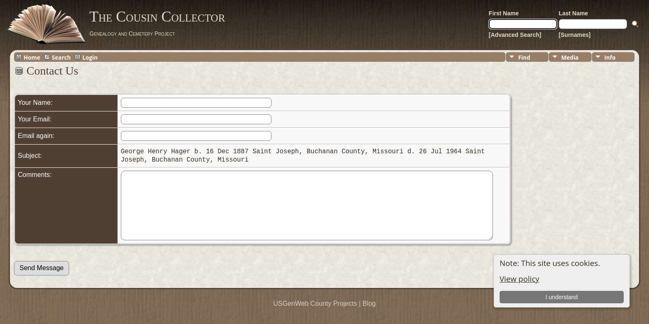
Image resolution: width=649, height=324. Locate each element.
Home (32, 57)
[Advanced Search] (515, 34)
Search (61, 57)
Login (90, 57)
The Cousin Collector (157, 16)
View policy (519, 278)
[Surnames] (575, 34)
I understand (562, 297)
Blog (369, 315)
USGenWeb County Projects (315, 315)
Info (609, 57)
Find (524, 57)
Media (570, 57)
